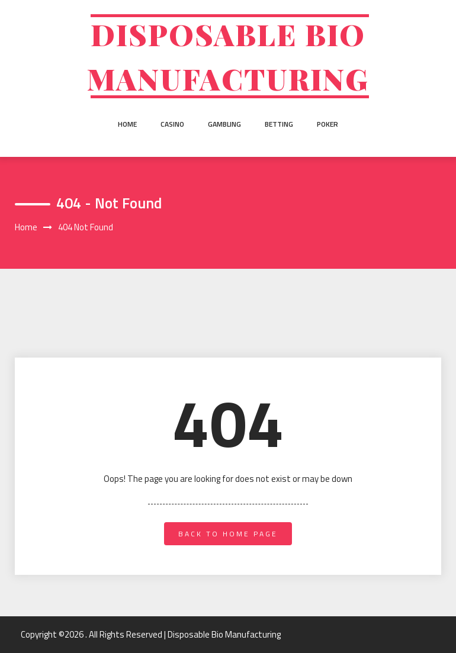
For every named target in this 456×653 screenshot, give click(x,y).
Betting (279, 124)
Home (127, 124)
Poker (327, 124)
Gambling (224, 124)
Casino (172, 124)
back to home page (228, 533)
